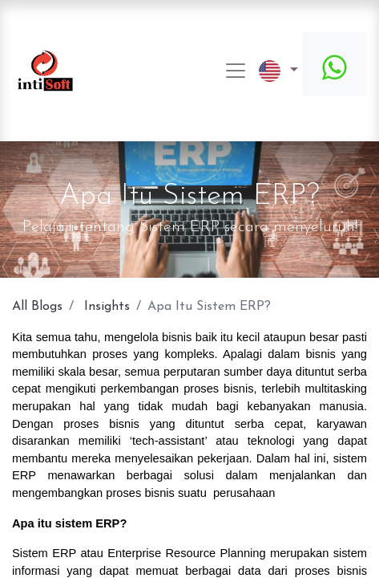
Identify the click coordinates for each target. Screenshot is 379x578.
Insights (107, 306)
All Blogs (37, 306)
